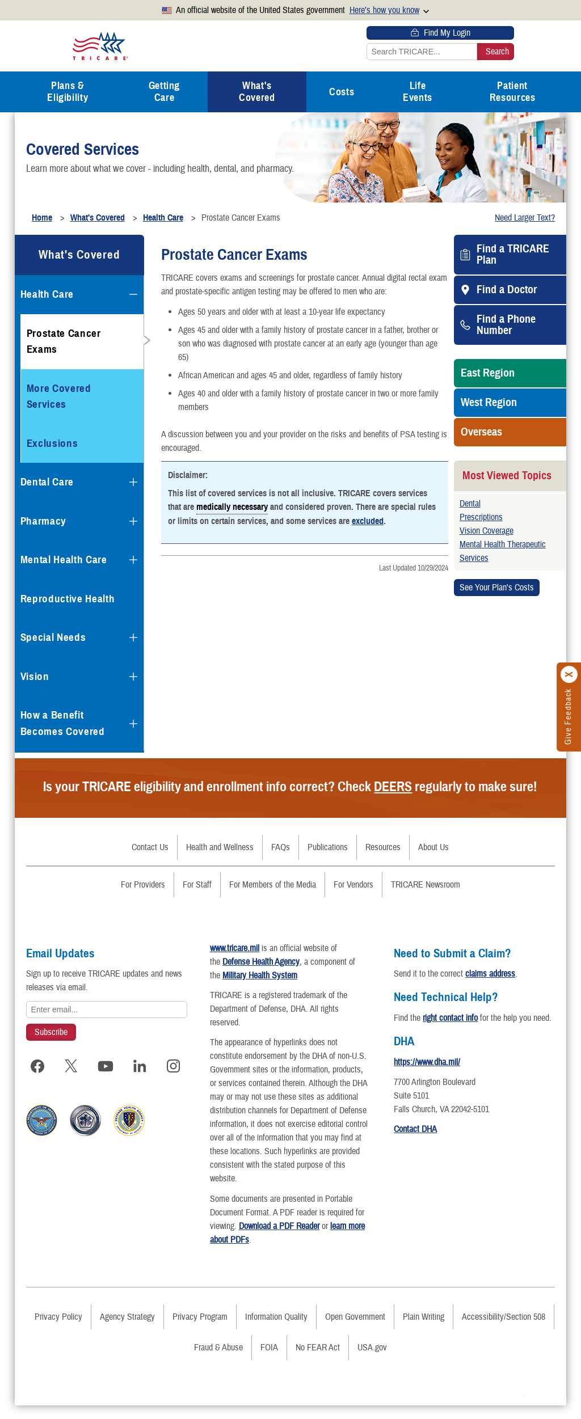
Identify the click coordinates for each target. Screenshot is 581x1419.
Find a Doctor (507, 289)
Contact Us (150, 847)
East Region (488, 373)
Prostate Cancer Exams (64, 341)
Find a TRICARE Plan (513, 254)
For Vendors (353, 884)
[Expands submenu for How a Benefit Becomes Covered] (133, 723)
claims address (496, 973)
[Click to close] (569, 674)
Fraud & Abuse (218, 1361)
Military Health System (265, 975)
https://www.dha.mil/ (432, 1076)
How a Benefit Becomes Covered (62, 723)
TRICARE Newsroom (425, 884)
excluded (368, 521)
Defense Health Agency (266, 962)
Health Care (47, 294)
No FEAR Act (318, 1361)
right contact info (455, 1018)
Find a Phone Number (506, 325)
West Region (489, 402)
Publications (328, 847)
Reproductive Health (67, 598)
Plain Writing (423, 1330)
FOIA (269, 1361)
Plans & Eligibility (67, 91)
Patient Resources (513, 91)
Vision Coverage (486, 531)
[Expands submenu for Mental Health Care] (133, 559)
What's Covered (257, 91)
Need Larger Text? (525, 217)
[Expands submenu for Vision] (133, 676)
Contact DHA (421, 1142)
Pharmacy (43, 520)
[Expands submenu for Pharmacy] (133, 521)
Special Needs (53, 637)
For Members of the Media (272, 884)
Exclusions (52, 443)
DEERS (393, 786)
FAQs (280, 847)
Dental (470, 503)
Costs (341, 92)
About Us (433, 847)
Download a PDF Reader (295, 1239)
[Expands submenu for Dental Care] (133, 482)
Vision (34, 676)
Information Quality (276, 1330)
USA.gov (372, 1361)
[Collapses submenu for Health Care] (133, 294)
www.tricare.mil (240, 948)
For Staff (197, 884)
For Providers (143, 884)
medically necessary (232, 506)
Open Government (355, 1330)
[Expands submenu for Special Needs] (133, 637)
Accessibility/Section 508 (503, 1330)
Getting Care (164, 91)
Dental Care (47, 481)
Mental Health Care (63, 559)
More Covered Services (59, 396)
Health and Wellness (220, 847)
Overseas (481, 432)
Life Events (417, 91)
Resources (383, 847)
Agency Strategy (127, 1330)
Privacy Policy (58, 1330)
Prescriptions (481, 517)
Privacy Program (200, 1330)
